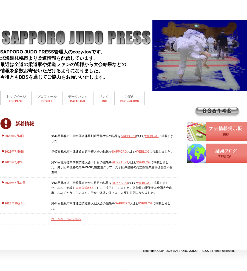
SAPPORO (128, 136)
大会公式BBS (84, 187)
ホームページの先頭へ (66, 219)
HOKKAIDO (120, 162)
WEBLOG (151, 136)
